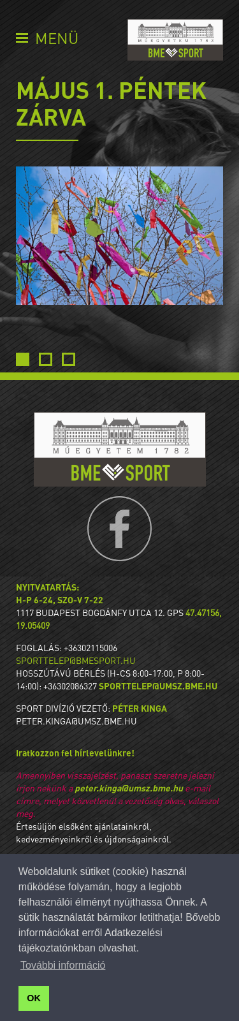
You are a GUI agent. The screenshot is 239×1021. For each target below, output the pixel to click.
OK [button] (34, 998)
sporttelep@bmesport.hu (76, 660)
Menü (56, 38)
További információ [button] (62, 965)
